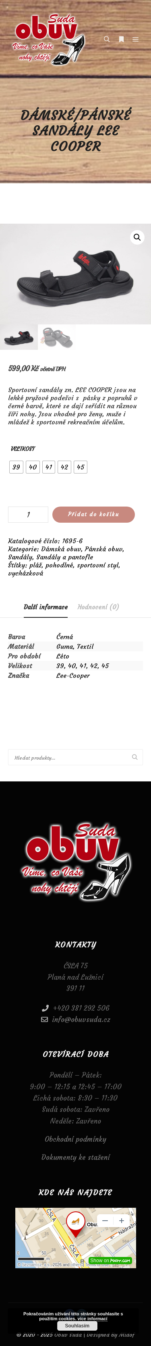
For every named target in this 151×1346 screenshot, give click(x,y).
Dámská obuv (61, 549)
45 (105, 666)
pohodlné (59, 565)
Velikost (23, 449)
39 (60, 666)
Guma (64, 646)
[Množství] (28, 515)
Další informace (46, 607)
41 (83, 666)
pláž (35, 565)
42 (93, 666)
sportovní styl (97, 565)
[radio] (16, 467)
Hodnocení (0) (98, 607)
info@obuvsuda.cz (75, 1019)
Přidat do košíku (93, 514)
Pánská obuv (103, 549)
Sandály (20, 557)
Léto (62, 656)
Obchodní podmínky (75, 1139)
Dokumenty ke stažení (75, 1157)
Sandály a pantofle (64, 557)
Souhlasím (77, 1326)
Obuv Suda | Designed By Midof (93, 1334)
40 (72, 666)
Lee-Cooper (72, 675)
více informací (93, 1318)
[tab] (46, 607)
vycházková (25, 573)
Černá (64, 637)
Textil (85, 646)
